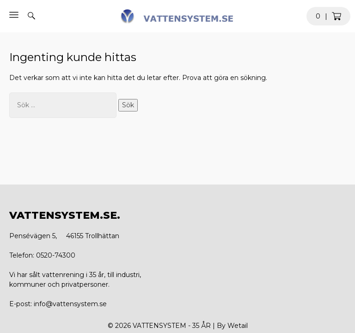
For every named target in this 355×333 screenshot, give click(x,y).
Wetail (237, 325)
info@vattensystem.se (70, 304)
